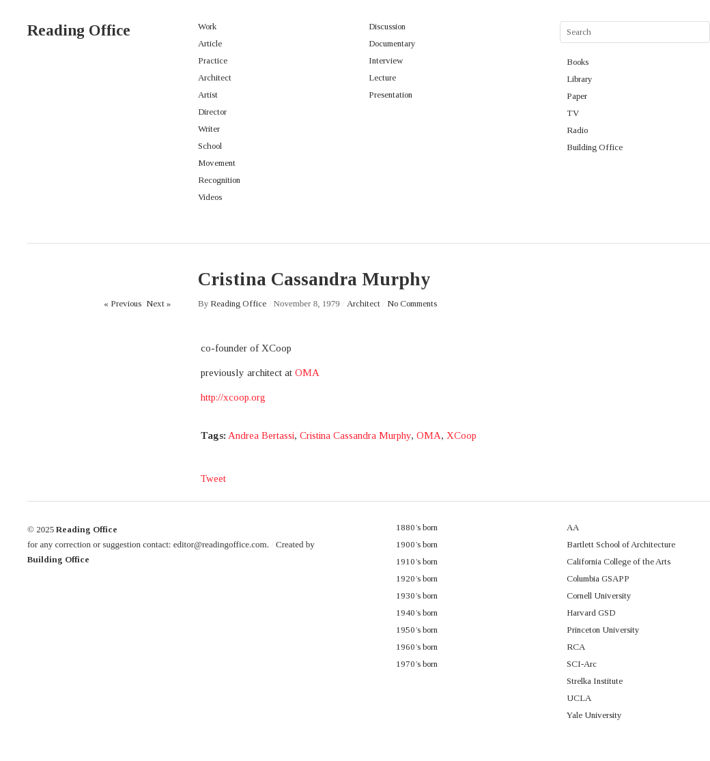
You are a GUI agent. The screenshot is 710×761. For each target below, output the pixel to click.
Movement (217, 163)
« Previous (122, 303)
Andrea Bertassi (261, 435)
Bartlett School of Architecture (621, 544)
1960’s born (417, 647)
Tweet (213, 478)
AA (573, 527)
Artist (208, 94)
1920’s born (417, 578)
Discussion (387, 26)
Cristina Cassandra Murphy (355, 435)
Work (207, 26)
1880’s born (417, 527)
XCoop (461, 435)
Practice (212, 60)
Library (580, 79)
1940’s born (417, 612)
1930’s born (417, 595)
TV (573, 113)
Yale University (594, 715)
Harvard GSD (591, 612)
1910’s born (417, 561)
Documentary (392, 43)
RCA (576, 647)
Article (210, 43)
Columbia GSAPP (598, 578)
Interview (386, 60)
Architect (214, 77)
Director (212, 111)
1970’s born (417, 664)
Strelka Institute (595, 681)
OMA (307, 372)
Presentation (390, 94)
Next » (158, 303)
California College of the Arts (618, 561)
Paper (577, 96)
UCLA (579, 698)
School (210, 146)
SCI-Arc (582, 664)
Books (577, 62)
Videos (210, 197)
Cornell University (599, 595)
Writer (209, 129)
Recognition (219, 180)
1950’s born (417, 629)
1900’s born (417, 544)
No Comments (412, 303)
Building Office (595, 147)
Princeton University (603, 629)
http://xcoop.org (233, 397)
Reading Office (78, 30)
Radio (577, 130)
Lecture (382, 77)
